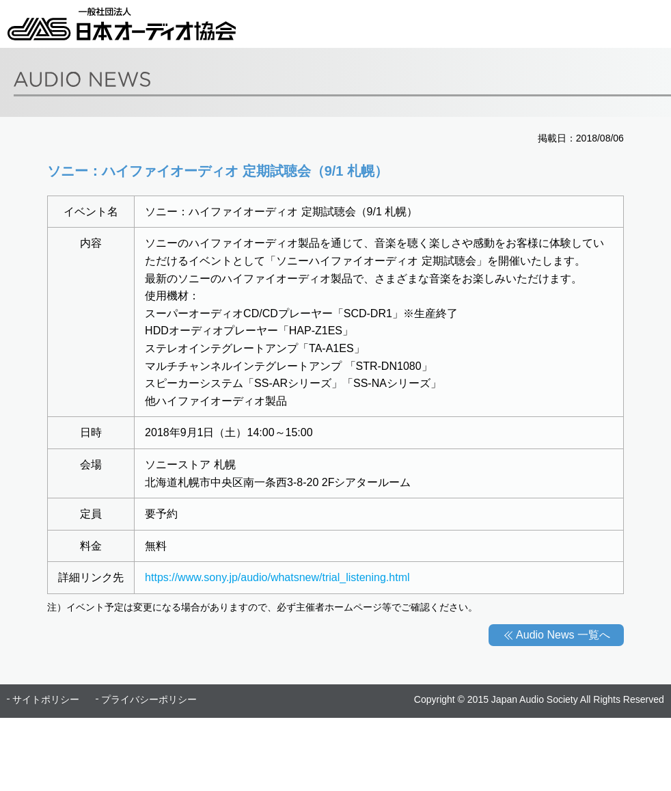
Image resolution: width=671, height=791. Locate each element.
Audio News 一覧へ (563, 635)
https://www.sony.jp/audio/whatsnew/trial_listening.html (277, 577)
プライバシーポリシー (149, 699)
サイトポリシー (45, 699)
